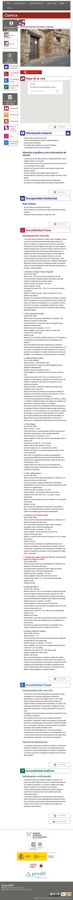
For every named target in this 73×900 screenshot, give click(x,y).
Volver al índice (59, 127)
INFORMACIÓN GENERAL (11, 25)
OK (57, 91)
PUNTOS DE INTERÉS (10, 99)
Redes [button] (10, 8)
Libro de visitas (9, 44)
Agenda (61, 3)
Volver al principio (60, 821)
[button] (24, 48)
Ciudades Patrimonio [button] (37, 3)
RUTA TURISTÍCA (10, 58)
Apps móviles (52, 3)
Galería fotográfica (9, 35)
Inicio (9, 3)
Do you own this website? (36, 91)
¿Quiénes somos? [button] (20, 3)
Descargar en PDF (31, 72)
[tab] (45, 78)
